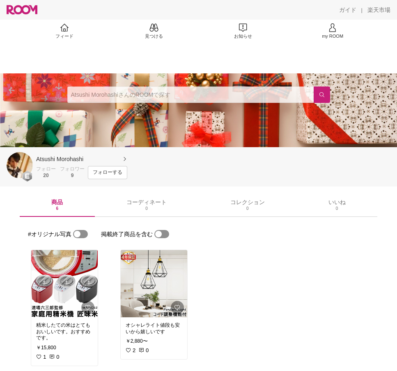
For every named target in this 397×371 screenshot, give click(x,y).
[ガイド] (347, 10)
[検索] (322, 94)
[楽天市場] (378, 10)
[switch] (80, 234)
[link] (64, 283)
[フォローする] (107, 172)
